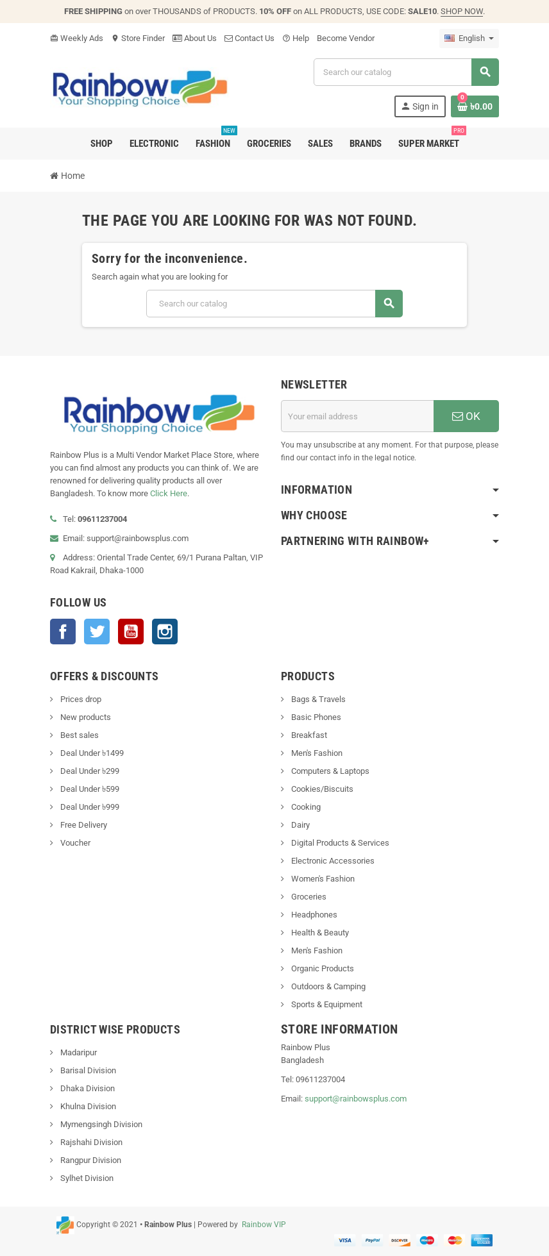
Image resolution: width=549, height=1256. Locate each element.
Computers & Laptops (329, 771)
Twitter (97, 631)
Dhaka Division (86, 1088)
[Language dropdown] (469, 38)
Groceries (307, 896)
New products (84, 717)
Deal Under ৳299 (88, 771)
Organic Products (321, 968)
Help (295, 38)
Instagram (165, 631)
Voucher (74, 843)
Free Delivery (82, 825)
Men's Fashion (315, 753)
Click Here (168, 493)
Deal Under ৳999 (88, 807)
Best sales (78, 735)
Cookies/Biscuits (321, 789)
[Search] (406, 72)
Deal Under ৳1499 (91, 753)
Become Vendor (346, 38)
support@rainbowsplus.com (356, 1098)
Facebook (63, 631)
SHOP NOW (462, 11)
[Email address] (357, 416)
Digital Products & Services (339, 843)
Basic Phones (315, 717)
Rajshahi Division (90, 1142)
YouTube (131, 631)
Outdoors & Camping (327, 986)
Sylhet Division (86, 1178)
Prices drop (79, 699)
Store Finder (138, 38)
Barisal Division (87, 1070)
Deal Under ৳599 (88, 789)
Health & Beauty (319, 932)
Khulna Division (87, 1106)
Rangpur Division (89, 1160)
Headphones (313, 914)
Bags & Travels (317, 699)
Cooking (305, 807)
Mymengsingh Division (100, 1124)
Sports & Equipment (325, 1004)
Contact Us (249, 38)
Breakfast (308, 735)
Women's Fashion (322, 878)
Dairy (299, 825)
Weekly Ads (76, 38)
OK (466, 416)
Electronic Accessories (332, 861)
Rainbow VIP (263, 1224)
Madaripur (77, 1052)
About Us (195, 38)
